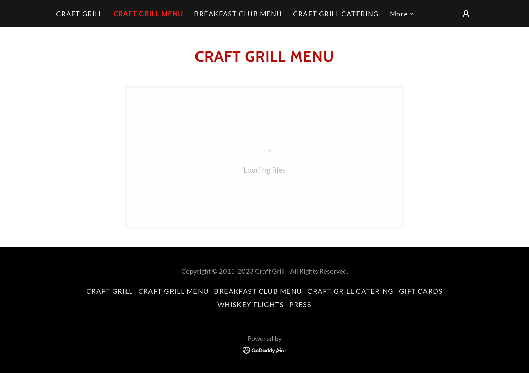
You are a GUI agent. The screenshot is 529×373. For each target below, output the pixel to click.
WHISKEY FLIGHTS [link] (250, 304)
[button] (402, 13)
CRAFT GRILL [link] (79, 13)
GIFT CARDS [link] (421, 291)
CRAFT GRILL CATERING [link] (336, 13)
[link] (265, 349)
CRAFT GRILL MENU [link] (149, 13)
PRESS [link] (300, 304)
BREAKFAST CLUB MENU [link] (238, 13)
